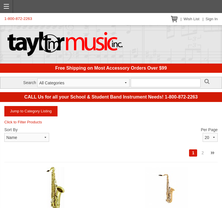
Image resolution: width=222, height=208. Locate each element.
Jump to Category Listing (31, 111)
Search (29, 82)
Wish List (191, 19)
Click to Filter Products (23, 122)
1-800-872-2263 (18, 18)
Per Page (209, 129)
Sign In (212, 19)
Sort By (11, 129)
